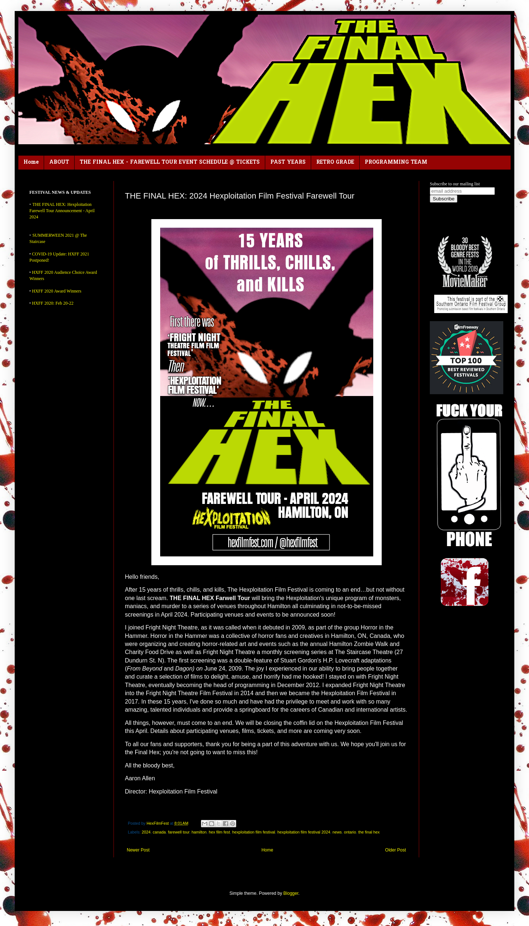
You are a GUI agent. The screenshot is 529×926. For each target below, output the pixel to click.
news (337, 832)
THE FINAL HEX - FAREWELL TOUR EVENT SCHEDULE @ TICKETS (170, 162)
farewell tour (178, 832)
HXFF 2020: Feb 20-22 (52, 303)
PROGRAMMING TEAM (396, 162)
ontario (350, 832)
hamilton (199, 832)
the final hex (368, 832)
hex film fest (219, 832)
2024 (146, 832)
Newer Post (138, 850)
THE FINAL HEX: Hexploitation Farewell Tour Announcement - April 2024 (62, 210)
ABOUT (59, 162)
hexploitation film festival (253, 832)
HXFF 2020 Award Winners (57, 291)
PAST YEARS (288, 162)
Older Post (395, 850)
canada (159, 832)
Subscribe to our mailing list (455, 183)
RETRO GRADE (335, 162)
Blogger (290, 893)
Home (31, 162)
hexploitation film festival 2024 (303, 832)
